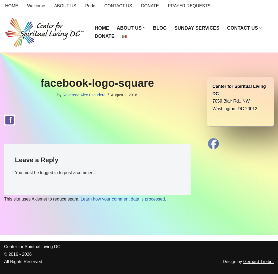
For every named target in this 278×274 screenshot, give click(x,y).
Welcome (36, 6)
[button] (144, 28)
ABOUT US (65, 6)
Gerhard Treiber (258, 261)
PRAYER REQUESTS (189, 6)
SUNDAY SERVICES (196, 28)
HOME (11, 6)
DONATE (150, 6)
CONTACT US (118, 6)
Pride (90, 6)
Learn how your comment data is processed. (123, 199)
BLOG (160, 28)
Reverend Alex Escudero (83, 95)
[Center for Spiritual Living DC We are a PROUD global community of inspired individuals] (45, 32)
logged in (49, 172)
